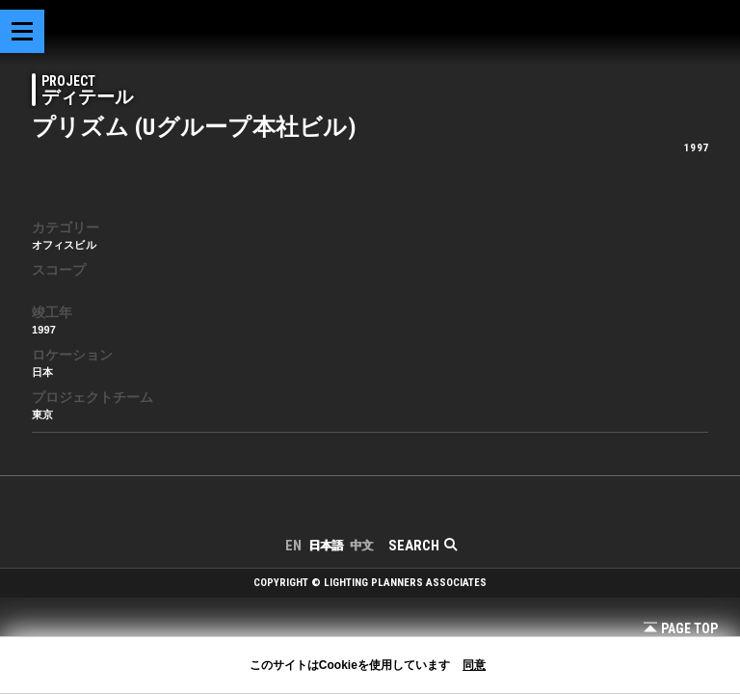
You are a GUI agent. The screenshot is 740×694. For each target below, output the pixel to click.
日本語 (325, 545)
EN (293, 545)
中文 (361, 545)
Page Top (681, 628)
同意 (474, 665)
